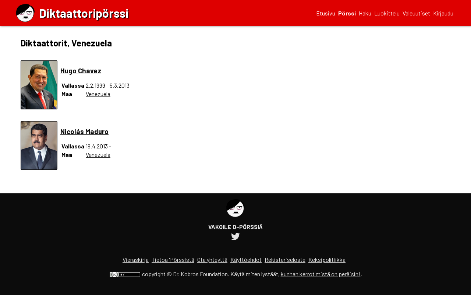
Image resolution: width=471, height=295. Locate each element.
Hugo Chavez (80, 70)
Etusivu (325, 13)
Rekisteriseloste (285, 259)
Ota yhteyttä (212, 259)
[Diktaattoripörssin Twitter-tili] (235, 237)
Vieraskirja (136, 259)
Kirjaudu (443, 13)
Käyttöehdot (246, 259)
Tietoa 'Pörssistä (173, 259)
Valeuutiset (416, 13)
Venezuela (98, 93)
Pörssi (347, 13)
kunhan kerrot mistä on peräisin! (321, 273)
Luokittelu (387, 13)
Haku (365, 13)
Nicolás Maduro (84, 131)
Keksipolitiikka (327, 259)
